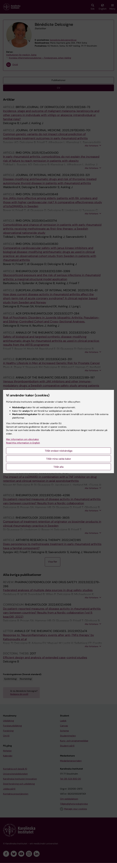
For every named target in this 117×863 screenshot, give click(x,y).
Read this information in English (23, 442)
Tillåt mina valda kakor (58, 458)
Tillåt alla (58, 466)
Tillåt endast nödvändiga (58, 450)
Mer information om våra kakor (22, 439)
